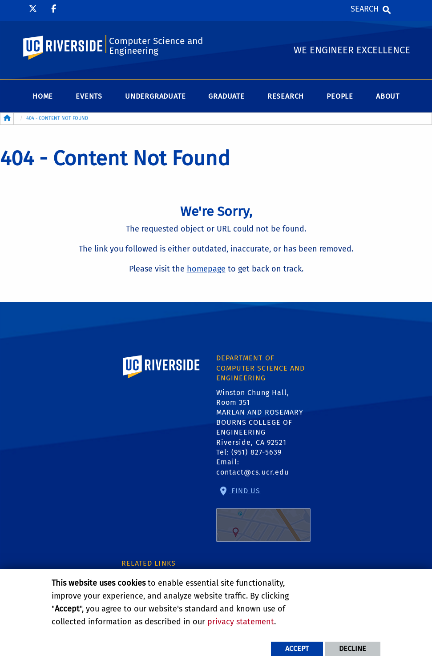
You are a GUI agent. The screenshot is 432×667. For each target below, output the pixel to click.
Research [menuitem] (285, 96)
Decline (352, 648)
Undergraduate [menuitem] (155, 96)
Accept (297, 648)
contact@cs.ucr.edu (252, 472)
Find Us (263, 514)
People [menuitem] (340, 96)
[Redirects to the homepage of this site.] (7, 118)
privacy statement (240, 622)
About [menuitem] (388, 96)
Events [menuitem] (89, 96)
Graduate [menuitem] (226, 96)
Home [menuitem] (42, 96)
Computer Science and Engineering (156, 46)
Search (365, 9)
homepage (206, 269)
